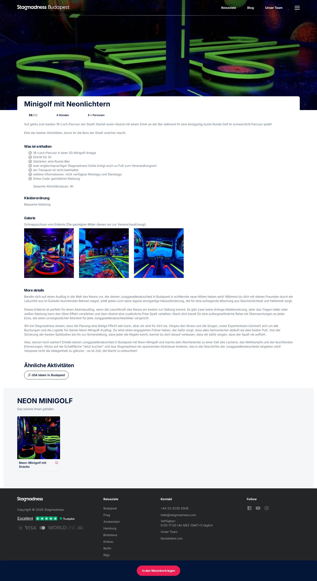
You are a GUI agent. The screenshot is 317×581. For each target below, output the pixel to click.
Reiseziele (228, 7)
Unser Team (274, 7)
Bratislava (110, 535)
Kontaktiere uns (171, 538)
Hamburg (110, 528)
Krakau (108, 541)
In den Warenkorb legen (158, 570)
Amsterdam (111, 521)
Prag (106, 515)
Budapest (110, 508)
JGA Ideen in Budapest (48, 375)
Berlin (107, 548)
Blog (250, 7)
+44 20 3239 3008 (174, 508)
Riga (106, 555)
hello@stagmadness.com (178, 515)
